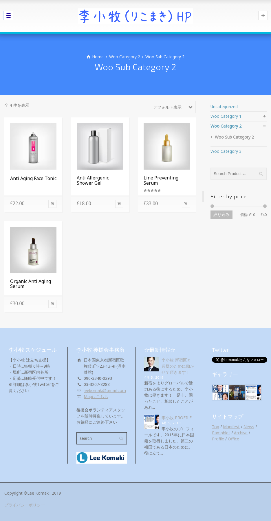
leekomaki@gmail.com (105, 390)
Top (215, 426)
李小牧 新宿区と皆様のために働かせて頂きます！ (178, 366)
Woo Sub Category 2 (234, 137)
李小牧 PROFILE (177, 417)
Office (233, 439)
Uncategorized (224, 106)
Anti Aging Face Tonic (33, 178)
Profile (218, 439)
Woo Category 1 (225, 116)
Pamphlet (221, 432)
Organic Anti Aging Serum (30, 284)
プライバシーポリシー (24, 505)
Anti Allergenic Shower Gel (93, 180)
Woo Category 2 (124, 56)
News (248, 426)
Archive (241, 432)
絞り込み (221, 214)
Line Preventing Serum (161, 180)
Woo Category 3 (225, 151)
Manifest (231, 426)
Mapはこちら (96, 396)
